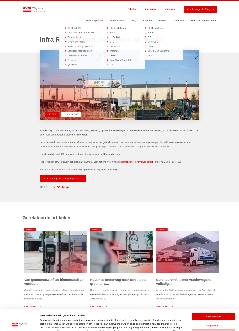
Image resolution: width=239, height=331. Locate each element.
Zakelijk (131, 9)
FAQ (134, 20)
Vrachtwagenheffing (199, 9)
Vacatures (179, 20)
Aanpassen (214, 307)
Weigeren (213, 316)
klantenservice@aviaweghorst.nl (137, 161)
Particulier (150, 9)
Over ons (170, 9)
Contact (147, 20)
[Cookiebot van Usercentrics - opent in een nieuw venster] (19, 325)
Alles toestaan (213, 298)
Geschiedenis (117, 20)
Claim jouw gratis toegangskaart (62, 178)
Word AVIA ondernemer (204, 20)
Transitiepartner (94, 20)
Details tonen (47, 325)
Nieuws (163, 20)
